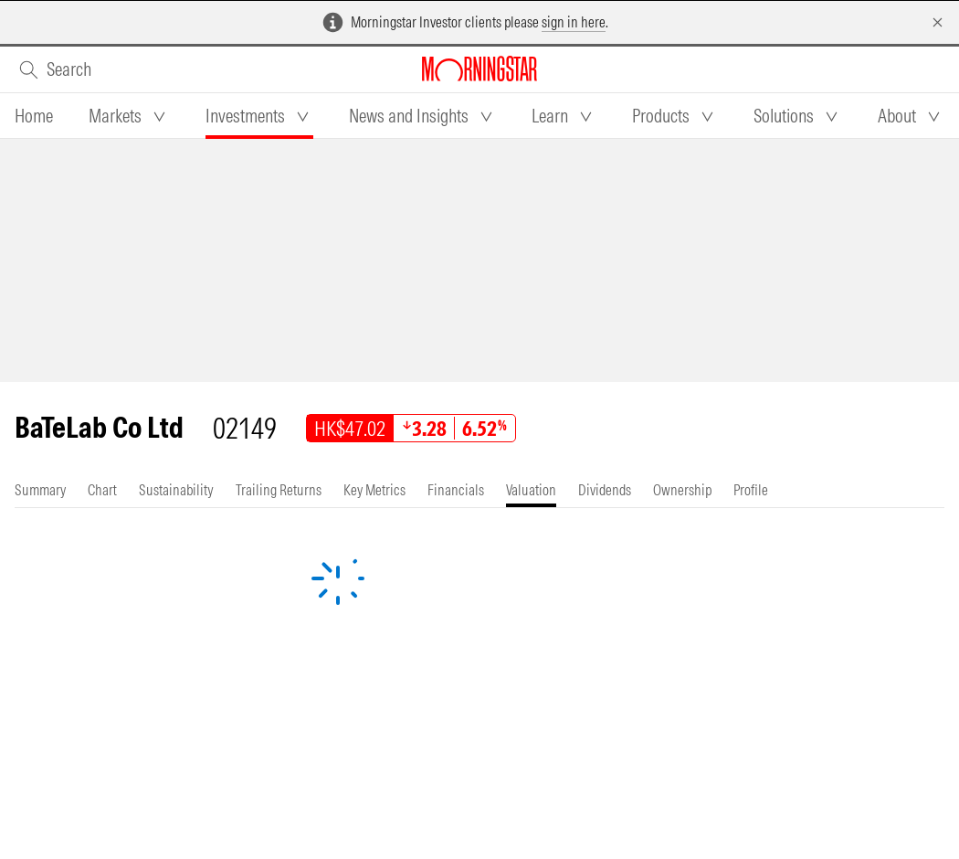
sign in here (574, 22)
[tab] (34, 116)
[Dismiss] (937, 22)
